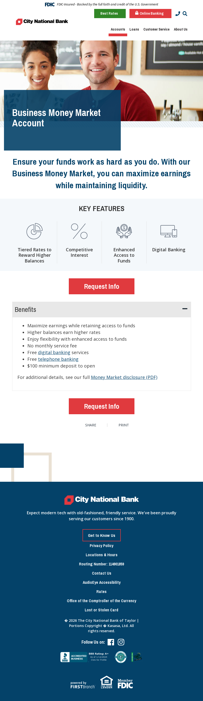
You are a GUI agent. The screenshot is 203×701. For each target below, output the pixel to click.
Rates (101, 591)
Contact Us (101, 573)
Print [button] (124, 425)
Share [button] (90, 425)
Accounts (118, 29)
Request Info (101, 286)
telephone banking (58, 359)
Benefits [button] (25, 309)
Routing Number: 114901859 (101, 564)
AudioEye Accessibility (102, 582)
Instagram (121, 642)
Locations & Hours (102, 554)
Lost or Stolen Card (101, 610)
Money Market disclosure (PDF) (124, 377)
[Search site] (185, 13)
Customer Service (156, 29)
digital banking (54, 352)
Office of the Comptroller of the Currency (101, 600)
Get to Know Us (101, 535)
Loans (134, 29)
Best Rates (109, 13)
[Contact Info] (177, 13)
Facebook (111, 642)
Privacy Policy (101, 545)
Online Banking (149, 13)
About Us (180, 29)
